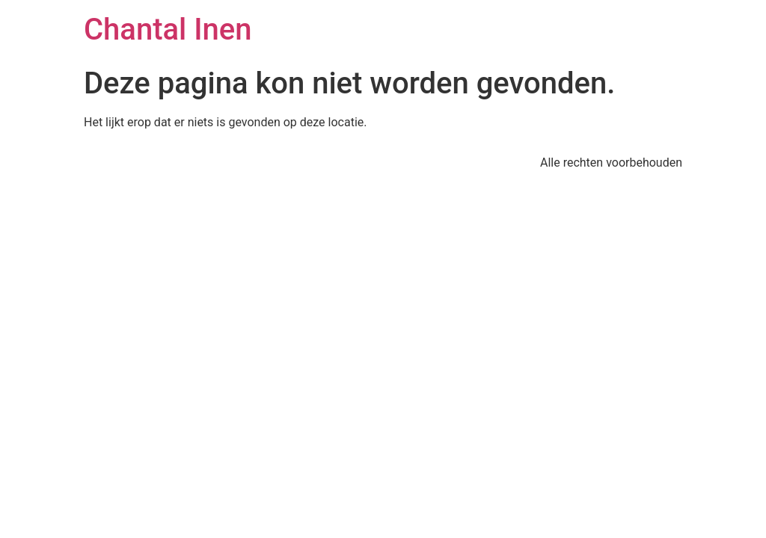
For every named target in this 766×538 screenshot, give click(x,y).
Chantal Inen (167, 29)
